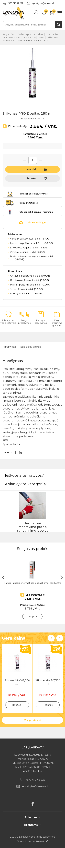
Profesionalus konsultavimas (33, 194)
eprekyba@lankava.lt (41, 3)
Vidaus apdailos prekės (30, 34)
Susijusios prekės (30, 346)
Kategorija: (36, 212)
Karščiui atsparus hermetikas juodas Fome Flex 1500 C (32, 583)
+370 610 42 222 (13, 3)
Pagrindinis (8, 34)
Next (59, 638)
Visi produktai (32, 720)
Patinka (31, 178)
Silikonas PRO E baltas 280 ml (34, 40)
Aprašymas (9, 346)
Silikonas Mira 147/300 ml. (47, 682)
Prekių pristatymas (28, 203)
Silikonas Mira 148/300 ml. (17, 682)
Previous (51, 638)
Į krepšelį (31, 169)
